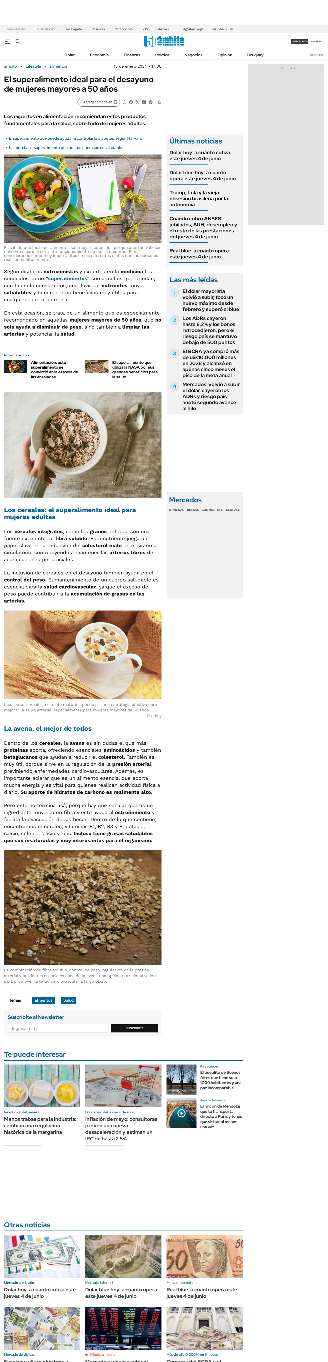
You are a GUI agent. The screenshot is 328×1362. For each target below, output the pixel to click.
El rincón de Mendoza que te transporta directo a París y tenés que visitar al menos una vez (221, 1117)
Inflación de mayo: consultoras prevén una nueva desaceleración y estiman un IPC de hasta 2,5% (121, 1129)
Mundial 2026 (223, 29)
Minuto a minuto (103, 1354)
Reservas (98, 29)
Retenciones (123, 29)
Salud (69, 1000)
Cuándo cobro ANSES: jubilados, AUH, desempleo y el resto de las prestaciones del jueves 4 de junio (203, 227)
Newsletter (316, 54)
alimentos (58, 66)
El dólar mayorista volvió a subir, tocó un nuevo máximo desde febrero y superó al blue (210, 300)
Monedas (176, 510)
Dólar (69, 55)
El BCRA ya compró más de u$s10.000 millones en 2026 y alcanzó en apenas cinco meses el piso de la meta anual (210, 363)
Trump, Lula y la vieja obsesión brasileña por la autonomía (199, 198)
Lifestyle (33, 66)
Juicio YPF (165, 29)
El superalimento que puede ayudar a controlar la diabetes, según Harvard (75, 138)
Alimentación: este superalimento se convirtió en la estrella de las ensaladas (54, 370)
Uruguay (255, 55)
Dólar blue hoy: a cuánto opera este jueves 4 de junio (203, 175)
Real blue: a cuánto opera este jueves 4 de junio (199, 253)
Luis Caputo (73, 29)
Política (162, 55)
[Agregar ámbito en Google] (99, 102)
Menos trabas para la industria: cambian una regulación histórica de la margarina (40, 1125)
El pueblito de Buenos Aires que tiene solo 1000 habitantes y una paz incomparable (221, 1080)
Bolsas (193, 510)
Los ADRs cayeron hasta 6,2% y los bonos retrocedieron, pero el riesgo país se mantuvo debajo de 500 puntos (209, 330)
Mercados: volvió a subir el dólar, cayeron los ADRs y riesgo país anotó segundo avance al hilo (211, 396)
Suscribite (135, 1028)
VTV (145, 29)
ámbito (10, 66)
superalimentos (67, 278)
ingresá (316, 41)
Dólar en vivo (45, 29)
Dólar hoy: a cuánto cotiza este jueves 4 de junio (200, 155)
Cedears (233, 510)
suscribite (299, 41)
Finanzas (132, 55)
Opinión (225, 55)
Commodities (212, 510)
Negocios (193, 55)
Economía (99, 55)
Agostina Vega (193, 29)
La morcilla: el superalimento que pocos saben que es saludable (65, 147)
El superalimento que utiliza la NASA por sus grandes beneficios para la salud (135, 370)
